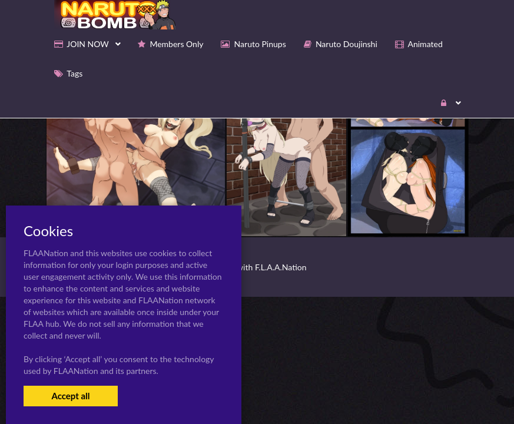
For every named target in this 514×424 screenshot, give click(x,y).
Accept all (70, 395)
